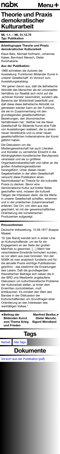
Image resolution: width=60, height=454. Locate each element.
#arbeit (5, 342)
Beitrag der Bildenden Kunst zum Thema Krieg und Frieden (15, 320)
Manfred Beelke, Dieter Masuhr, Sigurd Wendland (45, 318)
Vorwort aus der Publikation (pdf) (23, 359)
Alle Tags (20, 342)
